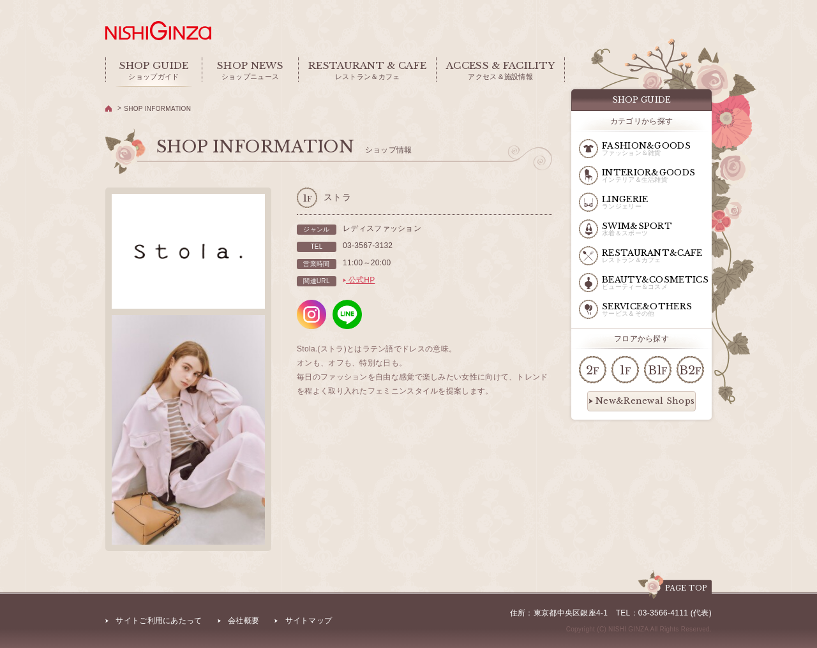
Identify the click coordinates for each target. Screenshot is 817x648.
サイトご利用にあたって (159, 620)
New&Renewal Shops (641, 400)
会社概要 (243, 620)
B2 (690, 371)
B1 (658, 371)
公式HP (359, 280)
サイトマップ (309, 620)
